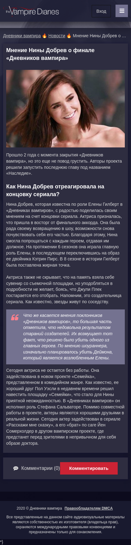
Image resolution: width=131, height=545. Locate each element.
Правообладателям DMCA (89, 508)
